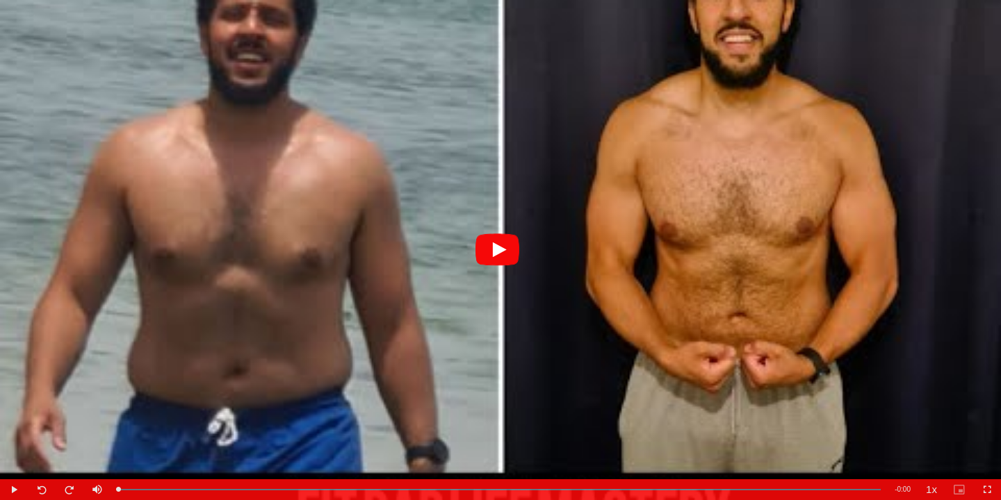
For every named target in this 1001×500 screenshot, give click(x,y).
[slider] (499, 490)
